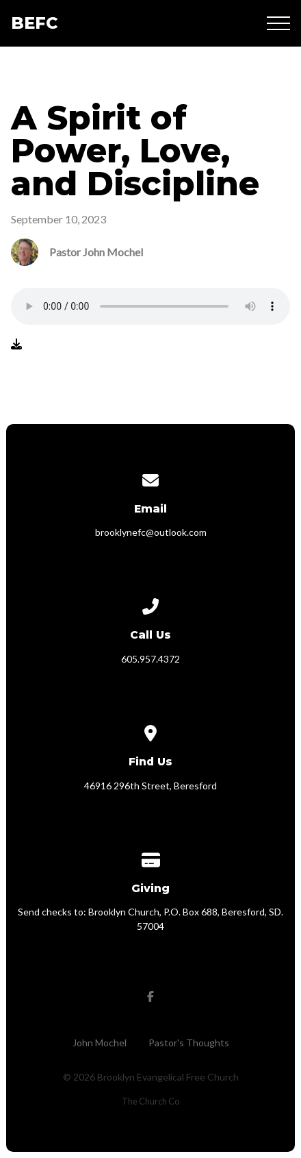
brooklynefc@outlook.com (151, 532)
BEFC (34, 23)
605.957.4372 (150, 659)
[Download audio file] (16, 344)
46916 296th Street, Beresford (150, 785)
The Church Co (150, 1101)
